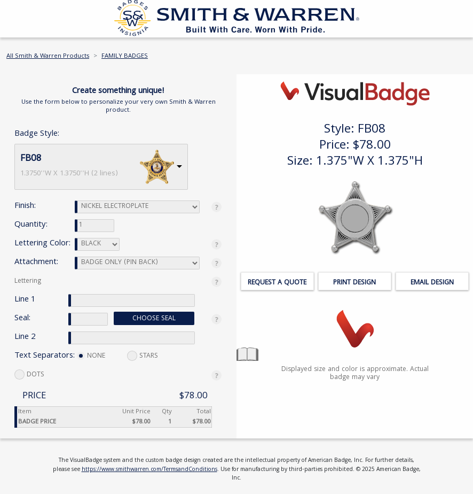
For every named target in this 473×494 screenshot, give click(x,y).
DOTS (29, 375)
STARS (142, 356)
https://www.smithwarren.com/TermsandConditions (149, 470)
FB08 (31, 159)
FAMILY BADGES (124, 56)
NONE (91, 356)
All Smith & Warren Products (47, 56)
